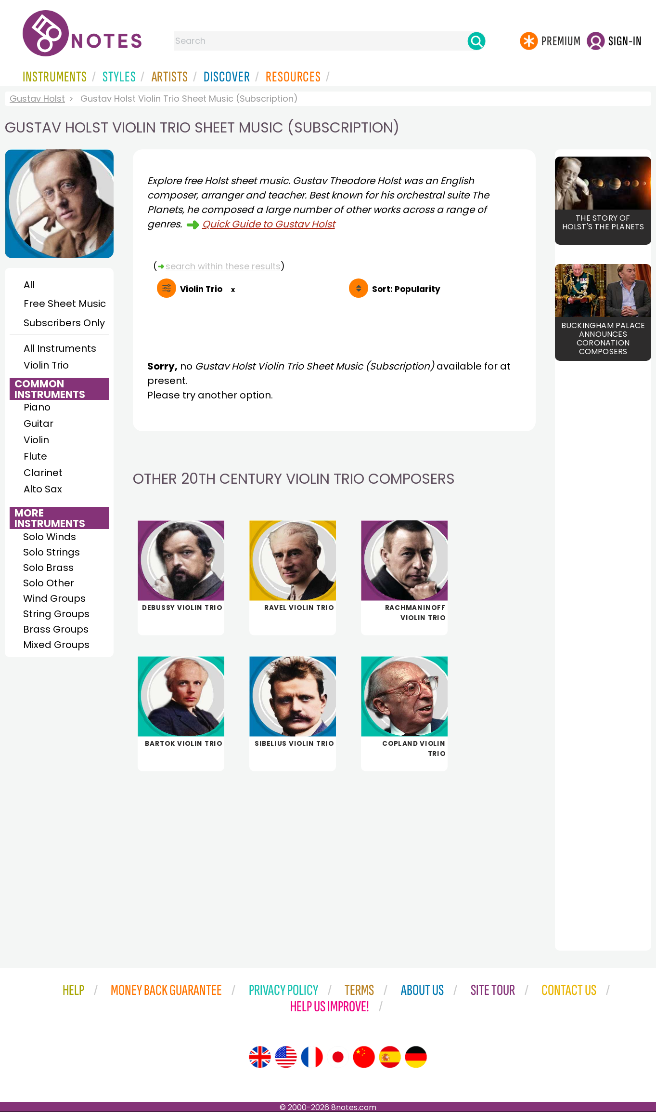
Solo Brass (48, 567)
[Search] (476, 41)
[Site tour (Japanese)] (338, 1057)
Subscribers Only (64, 323)
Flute (35, 456)
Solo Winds (49, 536)
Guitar (38, 423)
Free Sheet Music (65, 303)
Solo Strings (51, 552)
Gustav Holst (37, 99)
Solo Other (48, 583)
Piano (37, 407)
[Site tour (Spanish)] (390, 1057)
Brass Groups (56, 629)
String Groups (56, 614)
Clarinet (43, 472)
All (29, 284)
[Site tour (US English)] (286, 1057)
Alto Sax (43, 489)
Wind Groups (54, 598)
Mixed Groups (56, 644)
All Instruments (60, 348)
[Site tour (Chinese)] (364, 1057)
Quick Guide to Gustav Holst (268, 224)
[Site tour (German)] (416, 1057)
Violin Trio (46, 365)
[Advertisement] (334, 854)
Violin (36, 440)
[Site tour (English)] (260, 1057)
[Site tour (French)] (312, 1057)
